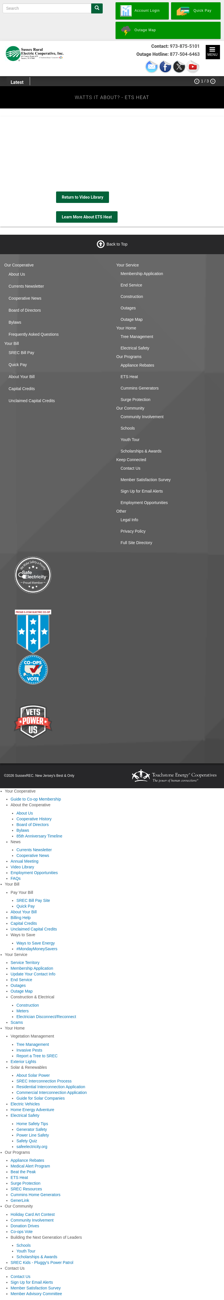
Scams (17, 1022)
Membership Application (142, 273)
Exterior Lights (23, 1061)
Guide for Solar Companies (40, 1098)
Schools (128, 428)
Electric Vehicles (25, 1104)
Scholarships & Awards (141, 451)
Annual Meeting (24, 861)
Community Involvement (142, 416)
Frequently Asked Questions (34, 334)
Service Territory (25, 962)
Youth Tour (130, 439)
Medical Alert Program (30, 1166)
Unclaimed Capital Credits (32, 400)
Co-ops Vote (22, 1231)
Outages (128, 308)
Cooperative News (25, 298)
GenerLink (20, 1200)
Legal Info (129, 519)
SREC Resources (26, 1189)
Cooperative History (33, 819)
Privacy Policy (133, 531)
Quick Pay (18, 364)
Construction (132, 296)
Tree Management (137, 336)
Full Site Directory (136, 542)
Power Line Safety (32, 1135)
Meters (22, 1011)
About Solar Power (33, 1075)
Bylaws (15, 322)
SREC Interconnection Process (44, 1081)
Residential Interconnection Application (50, 1086)
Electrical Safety (135, 348)
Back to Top (117, 244)
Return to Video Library (82, 197)
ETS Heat (129, 376)
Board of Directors (25, 310)
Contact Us (130, 468)
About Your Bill (22, 376)
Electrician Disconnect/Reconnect (46, 1016)
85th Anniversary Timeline (39, 836)
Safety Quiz (26, 1141)
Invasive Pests (29, 1050)
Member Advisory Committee (36, 1293)
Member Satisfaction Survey (146, 479)
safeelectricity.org (31, 1146)
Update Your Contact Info (33, 974)
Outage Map (132, 319)
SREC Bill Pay (21, 352)
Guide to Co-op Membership (36, 799)
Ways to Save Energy (35, 943)
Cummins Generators (140, 388)
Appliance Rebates (137, 365)
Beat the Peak (23, 1171)
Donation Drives (25, 1226)
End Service (131, 285)
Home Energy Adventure (32, 1109)
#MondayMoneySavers (36, 949)
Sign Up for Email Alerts (142, 491)
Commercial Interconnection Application (51, 1092)
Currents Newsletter (26, 286)
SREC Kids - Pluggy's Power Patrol (42, 1262)
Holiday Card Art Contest (33, 1214)
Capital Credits (22, 388)
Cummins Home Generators (35, 1194)
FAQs (16, 878)
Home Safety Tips (32, 1123)
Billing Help (21, 917)
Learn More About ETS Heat (87, 217)
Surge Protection (135, 399)
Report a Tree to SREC (37, 1056)
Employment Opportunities (144, 502)
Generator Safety (31, 1129)
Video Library (22, 867)
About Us (17, 274)
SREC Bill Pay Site (33, 900)
